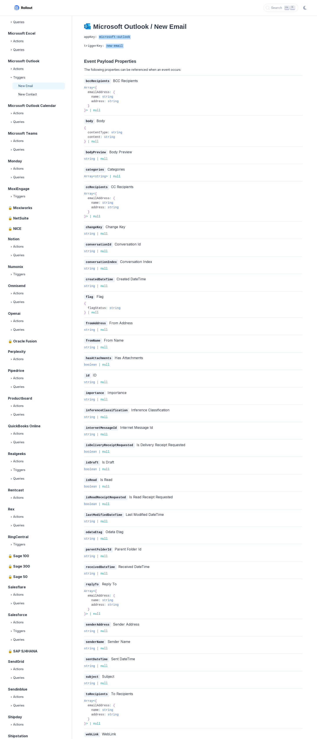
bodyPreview (96, 152)
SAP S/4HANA (25, 651)
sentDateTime (97, 653)
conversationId (98, 243)
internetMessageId (101, 424)
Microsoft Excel (21, 33)
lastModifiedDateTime (104, 510)
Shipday (15, 717)
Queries (17, 22)
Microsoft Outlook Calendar (32, 105)
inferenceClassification (107, 407)
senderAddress (97, 619)
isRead (91, 476)
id (88, 372)
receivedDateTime (100, 562)
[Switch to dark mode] (305, 7)
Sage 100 (21, 556)
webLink (92, 727)
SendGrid (16, 661)
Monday (15, 161)
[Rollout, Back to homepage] (23, 7)
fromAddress (96, 321)
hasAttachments (98, 355)
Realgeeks (17, 454)
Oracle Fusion (25, 341)
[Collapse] (11, 77)
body (89, 121)
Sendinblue (17, 689)
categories (95, 169)
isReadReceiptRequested (106, 493)
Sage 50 (20, 576)
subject (92, 670)
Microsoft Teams (22, 133)
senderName (95, 636)
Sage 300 (21, 566)
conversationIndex (101, 260)
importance (95, 390)
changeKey (94, 226)
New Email (25, 86)
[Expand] (11, 22)
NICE (17, 228)
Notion (13, 239)
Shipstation (18, 736)
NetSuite (21, 218)
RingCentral (18, 537)
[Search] (281, 8)
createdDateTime (99, 277)
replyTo (92, 579)
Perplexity (17, 351)
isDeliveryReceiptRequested (109, 441)
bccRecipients (97, 81)
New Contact (27, 94)
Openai (14, 313)
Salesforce (17, 615)
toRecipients (97, 687)
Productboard (20, 398)
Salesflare (17, 587)
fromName (93, 338)
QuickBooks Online (24, 426)
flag (89, 295)
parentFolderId (98, 544)
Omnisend (16, 286)
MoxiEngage (18, 189)
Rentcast (16, 490)
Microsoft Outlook (23, 61)
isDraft (92, 458)
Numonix (15, 267)
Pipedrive (16, 370)
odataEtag (94, 527)
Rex (11, 509)
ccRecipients (97, 186)
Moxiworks (22, 208)
